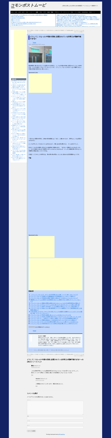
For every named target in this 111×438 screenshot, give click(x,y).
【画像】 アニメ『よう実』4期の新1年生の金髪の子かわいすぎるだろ (70, 15)
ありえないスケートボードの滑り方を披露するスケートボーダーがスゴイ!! (18, 110)
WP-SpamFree (62, 434)
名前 (28, 416)
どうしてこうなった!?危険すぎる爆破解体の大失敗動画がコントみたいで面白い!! (52, 296)
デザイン (57, 12)
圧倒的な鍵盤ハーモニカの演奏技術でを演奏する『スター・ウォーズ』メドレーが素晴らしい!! (19, 93)
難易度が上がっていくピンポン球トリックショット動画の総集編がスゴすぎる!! (18, 127)
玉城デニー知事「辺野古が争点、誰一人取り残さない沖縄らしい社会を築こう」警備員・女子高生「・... (78, 18)
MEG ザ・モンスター (15, 19)
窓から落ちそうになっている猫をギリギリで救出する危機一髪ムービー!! (18, 131)
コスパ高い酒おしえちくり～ (17, 25)
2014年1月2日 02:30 (40, 380)
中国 (52, 350)
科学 (45, 12)
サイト (28, 425)
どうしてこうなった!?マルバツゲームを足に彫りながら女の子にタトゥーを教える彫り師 (55, 305)
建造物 (41, 350)
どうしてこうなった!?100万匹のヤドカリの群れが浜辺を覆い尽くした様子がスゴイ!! (53, 323)
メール (28, 420)
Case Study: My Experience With (18, 18)
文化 (27, 12)
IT (61, 12)
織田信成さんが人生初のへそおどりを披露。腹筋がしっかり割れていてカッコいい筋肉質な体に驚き (77, 23)
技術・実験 (50, 12)
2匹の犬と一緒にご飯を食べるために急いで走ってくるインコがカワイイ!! (19, 139)
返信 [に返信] (32, 375)
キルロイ (43, 44)
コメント (29, 399)
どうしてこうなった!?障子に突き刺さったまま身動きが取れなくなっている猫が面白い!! (54, 306)
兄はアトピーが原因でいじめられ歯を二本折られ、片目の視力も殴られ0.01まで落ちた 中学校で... (76, 16)
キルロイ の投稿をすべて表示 (46, 345)
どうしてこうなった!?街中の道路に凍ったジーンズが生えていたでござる (50, 315)
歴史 (41, 12)
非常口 (61, 350)
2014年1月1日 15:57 (35, 367)
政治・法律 (14, 12)
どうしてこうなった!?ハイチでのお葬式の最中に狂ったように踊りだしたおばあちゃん (54, 321)
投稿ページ (92, 12)
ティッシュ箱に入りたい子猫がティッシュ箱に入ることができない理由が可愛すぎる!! (18, 122)
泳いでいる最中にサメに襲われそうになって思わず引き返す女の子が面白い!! (18, 135)
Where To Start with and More (17, 16)
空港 (59, 350)
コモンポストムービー (28, 6)
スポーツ (32, 12)
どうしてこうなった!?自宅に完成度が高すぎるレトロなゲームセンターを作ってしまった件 (55, 316)
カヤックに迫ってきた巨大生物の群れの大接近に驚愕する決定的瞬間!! (18, 152)
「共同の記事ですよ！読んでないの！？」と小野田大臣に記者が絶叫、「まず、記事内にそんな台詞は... (78, 19)
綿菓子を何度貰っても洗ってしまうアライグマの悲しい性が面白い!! (18, 89)
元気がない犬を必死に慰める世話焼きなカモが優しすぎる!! (23, 23)
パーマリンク (66, 350)
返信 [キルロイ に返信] (36, 386)
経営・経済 (21, 12)
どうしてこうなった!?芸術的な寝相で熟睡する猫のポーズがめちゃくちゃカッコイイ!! (54, 298)
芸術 (72, 12)
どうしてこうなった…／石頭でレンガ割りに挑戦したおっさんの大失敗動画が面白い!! (54, 318)
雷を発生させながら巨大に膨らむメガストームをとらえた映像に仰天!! (18, 114)
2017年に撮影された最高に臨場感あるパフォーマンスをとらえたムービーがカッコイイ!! (19, 118)
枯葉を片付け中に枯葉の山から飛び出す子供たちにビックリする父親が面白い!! (18, 147)
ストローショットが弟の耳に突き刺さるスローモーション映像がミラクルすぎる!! (18, 143)
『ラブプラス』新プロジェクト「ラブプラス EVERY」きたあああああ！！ (71, 22)
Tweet (34, 42)
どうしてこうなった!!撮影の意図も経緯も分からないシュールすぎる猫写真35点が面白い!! (55, 303)
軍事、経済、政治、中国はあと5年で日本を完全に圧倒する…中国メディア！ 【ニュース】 (75, 26)
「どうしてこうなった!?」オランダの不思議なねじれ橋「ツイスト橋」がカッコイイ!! (54, 294)
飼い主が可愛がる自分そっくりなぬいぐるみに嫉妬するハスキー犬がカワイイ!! (18, 159)
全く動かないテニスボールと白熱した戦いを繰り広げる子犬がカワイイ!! (26, 22)
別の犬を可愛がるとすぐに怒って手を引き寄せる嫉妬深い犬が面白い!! (18, 106)
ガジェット (66, 12)
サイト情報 (77, 12)
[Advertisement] (40, 83)
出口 (54, 350)
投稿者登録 (85, 12)
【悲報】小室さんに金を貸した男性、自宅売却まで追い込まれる (69, 20)
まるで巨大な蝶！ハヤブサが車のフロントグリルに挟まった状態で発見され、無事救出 (29, 15)
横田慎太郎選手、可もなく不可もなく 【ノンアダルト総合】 (69, 25)
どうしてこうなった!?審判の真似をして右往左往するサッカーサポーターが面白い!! (53, 320)
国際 (37, 12)
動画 (56, 350)
